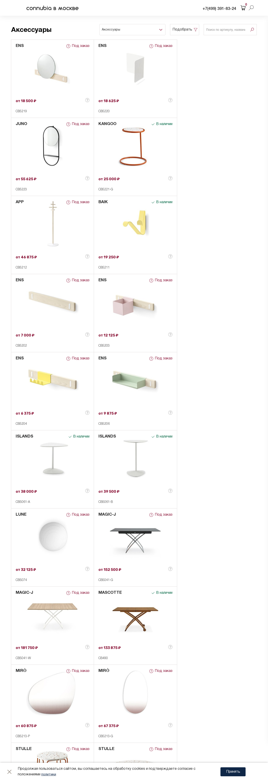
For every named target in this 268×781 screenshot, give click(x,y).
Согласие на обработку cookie (67, 739)
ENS (20, 46)
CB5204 (185, 267)
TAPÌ (184, 515)
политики (48, 774)
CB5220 (103, 111)
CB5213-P (105, 502)
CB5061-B (186, 345)
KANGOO (25, 124)
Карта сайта (51, 753)
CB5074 (21, 423)
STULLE (24, 515)
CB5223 (185, 111)
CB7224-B (186, 658)
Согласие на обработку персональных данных (80, 733)
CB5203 (103, 267)
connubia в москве (54, 7)
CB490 (20, 502)
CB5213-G (186, 502)
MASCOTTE (27, 436)
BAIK (184, 124)
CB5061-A (105, 345)
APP (102, 124)
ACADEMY (108, 593)
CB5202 (21, 267)
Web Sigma (235, 740)
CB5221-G (23, 189)
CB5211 (185, 189)
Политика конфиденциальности (69, 727)
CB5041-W (187, 423)
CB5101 (103, 658)
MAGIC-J (106, 358)
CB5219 (21, 111)
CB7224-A (186, 580)
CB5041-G (105, 423)
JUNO (185, 46)
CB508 (20, 658)
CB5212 (103, 189)
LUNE (21, 358)
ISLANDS (106, 280)
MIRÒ (103, 436)
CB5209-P (23, 580)
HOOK (22, 593)
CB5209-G (105, 580)
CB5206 (21, 345)
